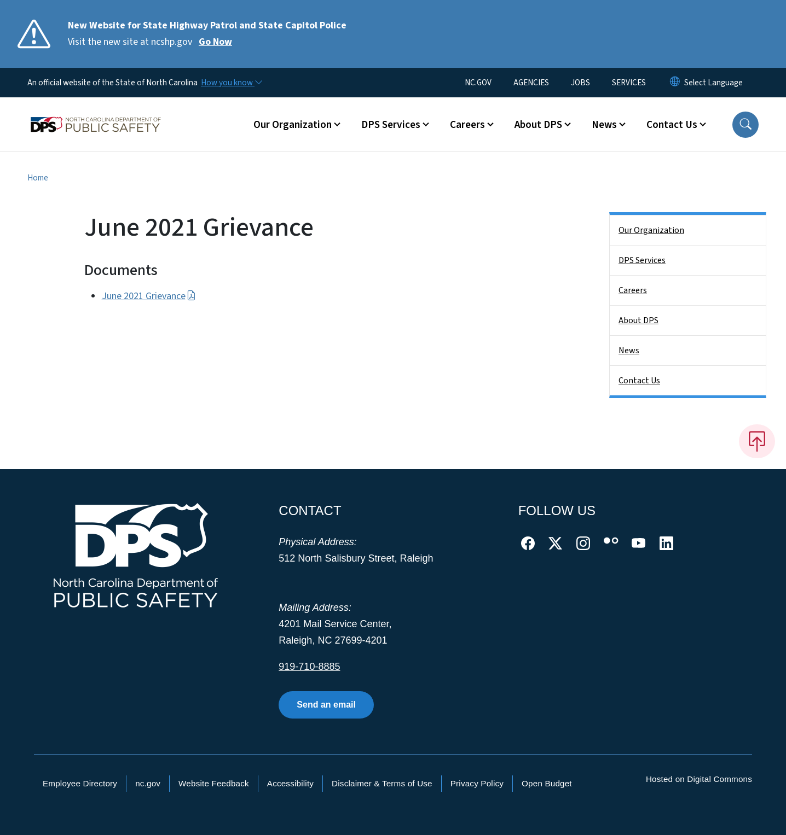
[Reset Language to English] (675, 82)
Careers (633, 290)
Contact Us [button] (671, 124)
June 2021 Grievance (149, 296)
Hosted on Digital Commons (699, 779)
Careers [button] (467, 124)
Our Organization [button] (292, 124)
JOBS (580, 83)
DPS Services (642, 260)
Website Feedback (213, 783)
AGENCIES (531, 83)
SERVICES (629, 83)
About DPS (638, 320)
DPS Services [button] (390, 124)
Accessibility (290, 783)
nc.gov (147, 783)
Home (37, 178)
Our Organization (651, 230)
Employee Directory (80, 783)
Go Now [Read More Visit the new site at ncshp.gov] (215, 42)
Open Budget (547, 783)
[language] (713, 82)
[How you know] (231, 82)
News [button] (604, 124)
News (629, 350)
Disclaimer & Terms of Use (382, 783)
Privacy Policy (477, 783)
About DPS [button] (538, 124)
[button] (745, 125)
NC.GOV (478, 83)
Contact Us (639, 381)
